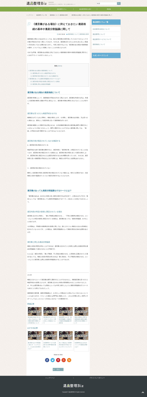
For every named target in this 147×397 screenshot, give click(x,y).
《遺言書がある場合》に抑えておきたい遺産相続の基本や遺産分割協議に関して (91, 15)
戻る (58, 369)
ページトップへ (142, 392)
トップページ (38, 9)
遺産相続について (54, 15)
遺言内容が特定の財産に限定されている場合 (45, 81)
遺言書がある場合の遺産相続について (40, 70)
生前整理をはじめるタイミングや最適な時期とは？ (81, 344)
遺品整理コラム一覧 (41, 15)
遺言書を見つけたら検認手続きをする (43, 73)
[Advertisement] (106, 72)
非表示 (59, 66)
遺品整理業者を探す (85, 9)
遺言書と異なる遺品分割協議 (40, 84)
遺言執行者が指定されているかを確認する (44, 76)
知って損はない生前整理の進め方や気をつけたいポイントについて (65, 344)
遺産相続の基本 (64, 15)
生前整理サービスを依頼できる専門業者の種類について (50, 344)
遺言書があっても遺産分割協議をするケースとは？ (44, 78)
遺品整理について (99, 34)
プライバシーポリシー (97, 378)
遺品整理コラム (61, 9)
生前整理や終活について (101, 29)
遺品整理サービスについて (102, 39)
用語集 (109, 9)
